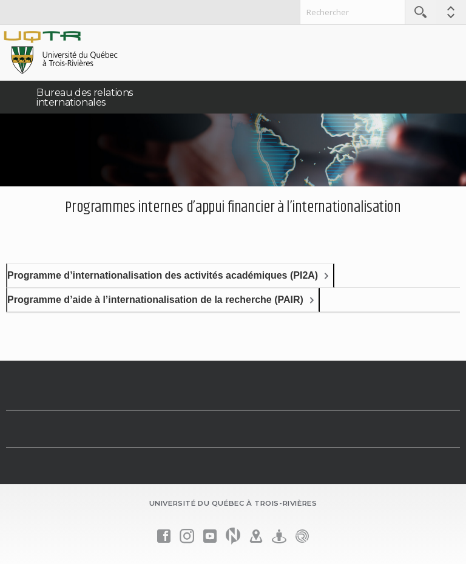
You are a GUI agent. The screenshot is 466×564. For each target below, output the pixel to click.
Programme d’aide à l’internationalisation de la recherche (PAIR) (155, 299)
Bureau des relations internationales (84, 97)
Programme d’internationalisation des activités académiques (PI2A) (162, 275)
